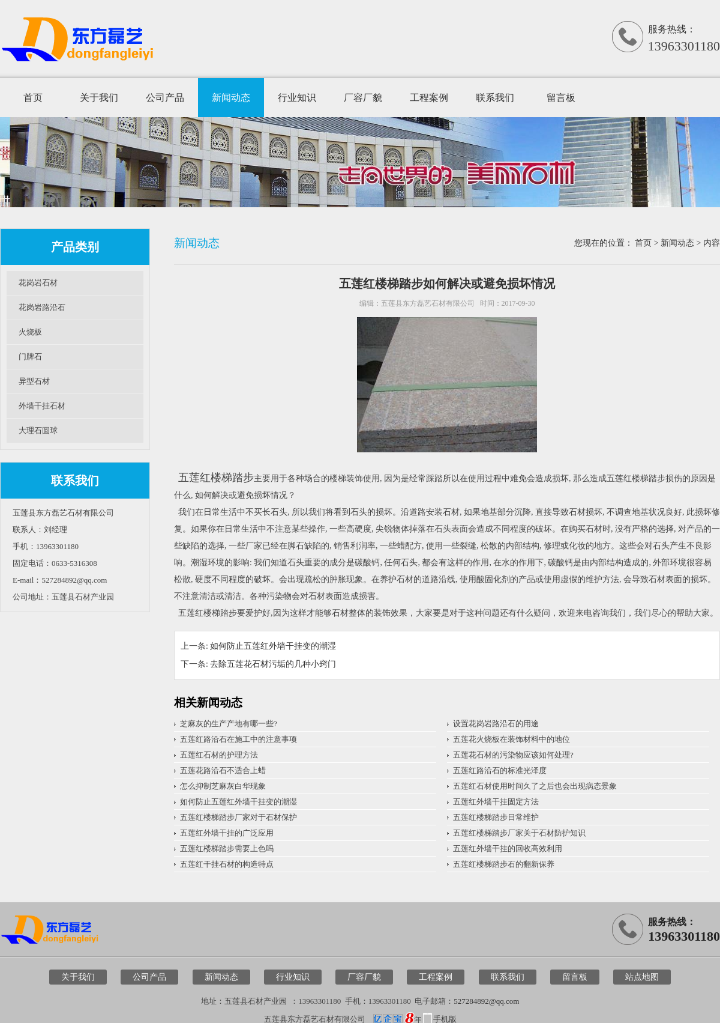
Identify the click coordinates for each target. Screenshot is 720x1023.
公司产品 (165, 98)
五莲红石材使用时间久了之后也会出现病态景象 (535, 786)
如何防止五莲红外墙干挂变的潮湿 (273, 646)
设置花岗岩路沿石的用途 (496, 723)
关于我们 (99, 98)
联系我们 (495, 98)
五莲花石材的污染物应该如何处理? (513, 754)
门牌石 (30, 356)
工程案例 (429, 98)
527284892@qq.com (486, 1001)
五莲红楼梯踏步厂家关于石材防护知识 (519, 832)
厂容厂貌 (363, 98)
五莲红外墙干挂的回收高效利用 (507, 848)
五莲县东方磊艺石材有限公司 (428, 303)
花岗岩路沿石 (42, 307)
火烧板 (30, 331)
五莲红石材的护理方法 (219, 754)
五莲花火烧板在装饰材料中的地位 (511, 739)
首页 (33, 98)
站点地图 (642, 977)
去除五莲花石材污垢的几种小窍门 (273, 664)
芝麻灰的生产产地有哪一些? (228, 723)
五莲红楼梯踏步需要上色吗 (227, 848)
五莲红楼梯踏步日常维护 (496, 817)
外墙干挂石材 (42, 405)
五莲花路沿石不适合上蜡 (223, 770)
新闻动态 (231, 98)
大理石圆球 (38, 430)
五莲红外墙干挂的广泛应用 (227, 832)
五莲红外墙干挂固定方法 (496, 801)
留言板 (561, 98)
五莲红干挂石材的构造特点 (227, 864)
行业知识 (297, 98)
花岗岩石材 (38, 282)
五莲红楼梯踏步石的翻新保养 (503, 864)
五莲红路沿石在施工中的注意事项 (238, 739)
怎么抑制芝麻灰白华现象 (223, 786)
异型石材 (34, 381)
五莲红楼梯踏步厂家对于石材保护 (238, 817)
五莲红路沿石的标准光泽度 (500, 770)
